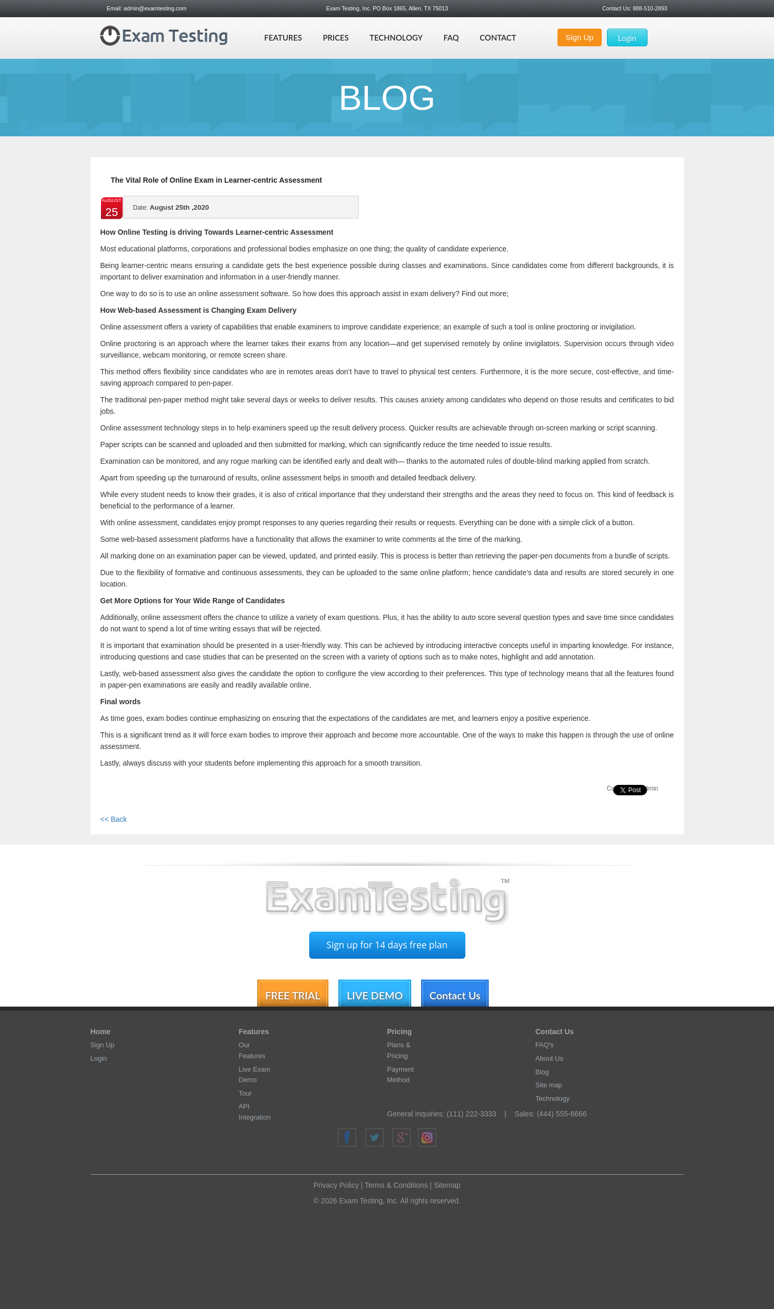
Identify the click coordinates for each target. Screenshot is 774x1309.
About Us (549, 1058)
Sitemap (447, 1185)
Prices (336, 37)
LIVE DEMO (375, 995)
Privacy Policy (336, 1185)
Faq (451, 37)
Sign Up (579, 37)
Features (283, 37)
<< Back (113, 819)
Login (627, 38)
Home (101, 1031)
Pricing (399, 1031)
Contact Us (454, 995)
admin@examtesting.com (155, 8)
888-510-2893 (649, 8)
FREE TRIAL (293, 995)
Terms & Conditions (396, 1185)
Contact (498, 37)
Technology (396, 37)
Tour (245, 1093)
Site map (549, 1085)
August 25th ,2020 (171, 211)
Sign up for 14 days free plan (386, 944)
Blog (542, 1072)
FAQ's (545, 1045)
